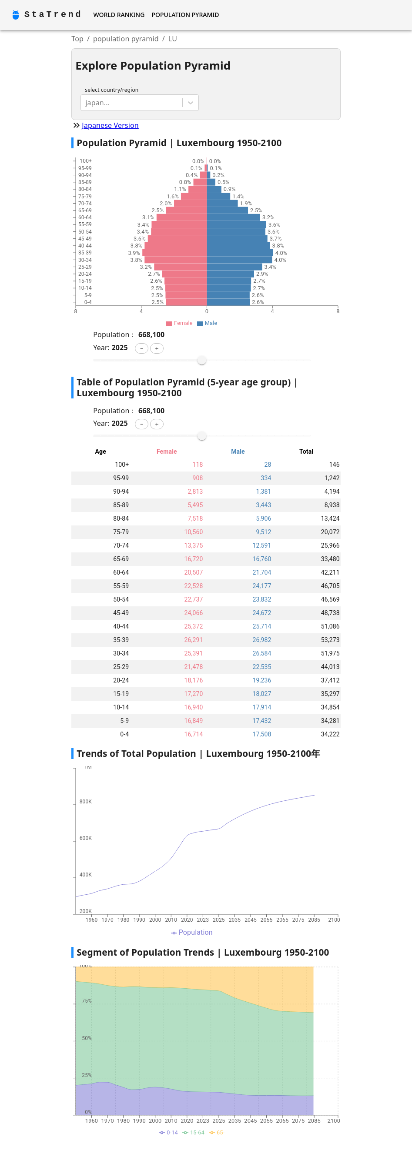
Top (77, 38)
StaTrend (53, 14)
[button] (141, 348)
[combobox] (86, 102)
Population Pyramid (185, 14)
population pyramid (126, 38)
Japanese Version (110, 125)
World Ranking (118, 14)
